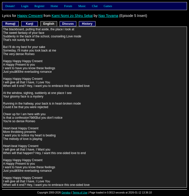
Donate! (10, 6)
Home (54, 6)
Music (82, 6)
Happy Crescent (29, 16)
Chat (95, 6)
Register (39, 6)
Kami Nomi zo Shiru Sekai (72, 16)
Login (25, 6)
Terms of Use (80, 192)
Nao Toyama (108, 16)
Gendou (65, 192)
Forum (68, 6)
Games (108, 6)
